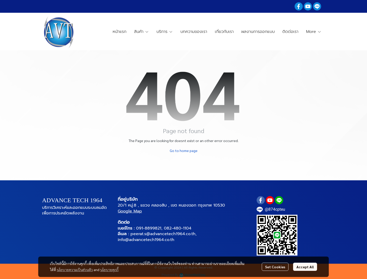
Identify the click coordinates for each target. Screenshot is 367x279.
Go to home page (184, 150)
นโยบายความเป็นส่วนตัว (75, 269)
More (313, 32)
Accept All (305, 266)
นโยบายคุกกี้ (109, 269)
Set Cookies (275, 266)
